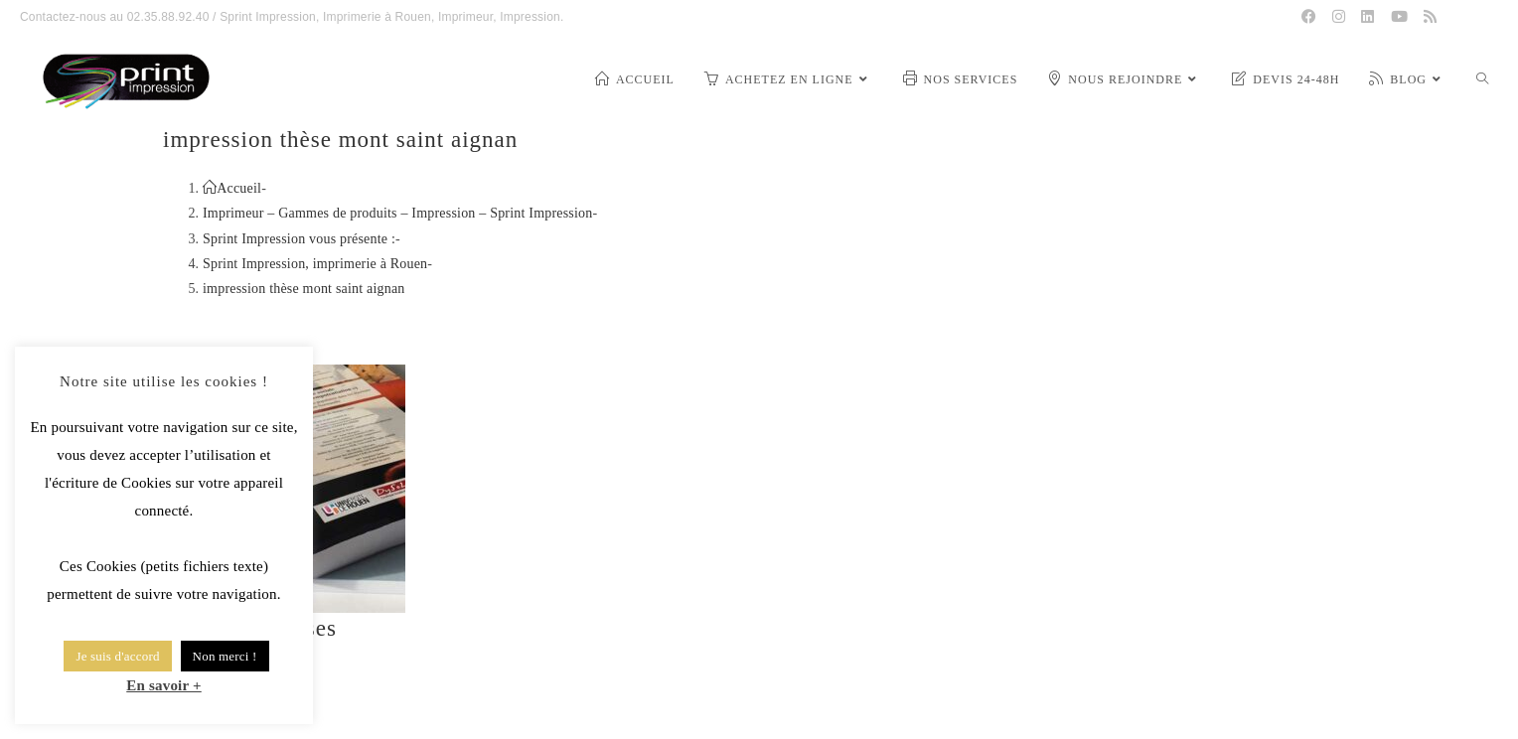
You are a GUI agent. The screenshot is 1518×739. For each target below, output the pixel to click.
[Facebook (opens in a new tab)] (1308, 17)
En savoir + (164, 685)
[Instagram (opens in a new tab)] (1338, 17)
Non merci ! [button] (225, 656)
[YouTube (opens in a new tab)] (1399, 17)
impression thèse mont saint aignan (304, 288)
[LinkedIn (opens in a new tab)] (1367, 17)
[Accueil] (232, 188)
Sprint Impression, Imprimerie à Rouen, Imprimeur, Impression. (391, 17)
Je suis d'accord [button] (117, 656)
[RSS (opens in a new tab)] (1430, 17)
